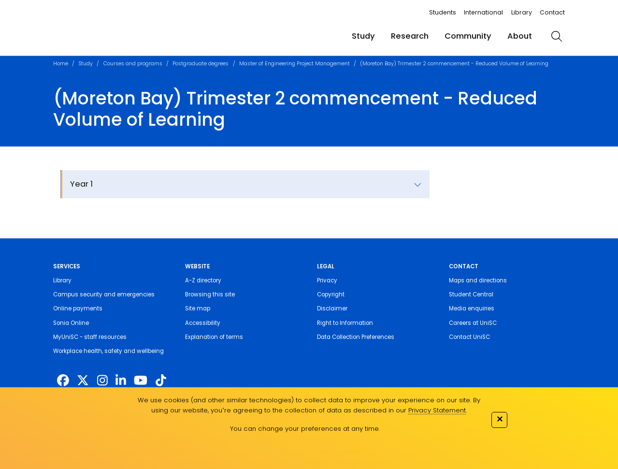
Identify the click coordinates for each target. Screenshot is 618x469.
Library (521, 12)
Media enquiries (471, 308)
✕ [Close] (499, 419)
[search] (556, 36)
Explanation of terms (214, 337)
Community (468, 36)
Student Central (471, 294)
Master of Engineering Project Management (294, 63)
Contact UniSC (469, 337)
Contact (552, 12)
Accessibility (202, 323)
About (519, 36)
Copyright (331, 294)
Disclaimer (332, 308)
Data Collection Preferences (355, 337)
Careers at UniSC (473, 323)
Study (363, 36)
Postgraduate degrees (200, 63)
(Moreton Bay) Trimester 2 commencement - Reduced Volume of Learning (454, 63)
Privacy (327, 280)
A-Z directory (203, 280)
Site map (197, 308)
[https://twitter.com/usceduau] (83, 380)
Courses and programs (132, 63)
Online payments (77, 308)
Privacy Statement (437, 410)
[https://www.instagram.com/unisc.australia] (102, 380)
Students (442, 12)
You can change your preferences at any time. (305, 428)
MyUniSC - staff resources (90, 337)
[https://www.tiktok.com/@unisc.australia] (161, 380)
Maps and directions (478, 280)
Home (60, 63)
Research (410, 36)
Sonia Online (71, 323)
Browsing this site (210, 294)
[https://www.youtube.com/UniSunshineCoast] (140, 380)
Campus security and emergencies (104, 294)
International (483, 12)
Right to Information (345, 323)
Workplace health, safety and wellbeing (108, 351)
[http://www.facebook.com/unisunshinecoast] (63, 380)
